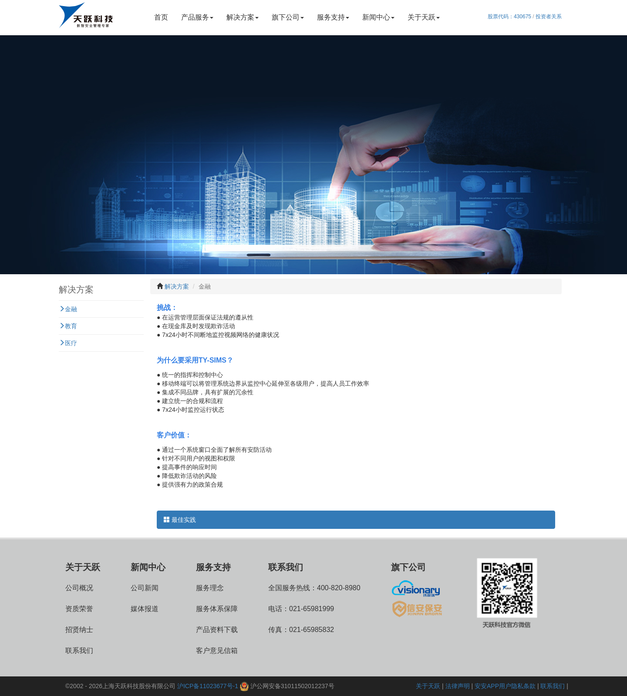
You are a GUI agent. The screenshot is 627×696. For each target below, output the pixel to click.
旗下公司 (288, 17)
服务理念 (210, 588)
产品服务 (197, 17)
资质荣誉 (79, 608)
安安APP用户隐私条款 (505, 686)
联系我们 (79, 650)
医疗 (68, 343)
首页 (161, 17)
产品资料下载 (217, 629)
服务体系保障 (217, 608)
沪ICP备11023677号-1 (207, 686)
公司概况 (79, 588)
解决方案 (242, 17)
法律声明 (457, 686)
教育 (68, 326)
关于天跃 (424, 17)
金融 (68, 309)
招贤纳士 (79, 629)
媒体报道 (144, 608)
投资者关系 (549, 16)
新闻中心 (378, 17)
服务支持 (333, 17)
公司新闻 (144, 588)
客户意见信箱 (217, 650)
